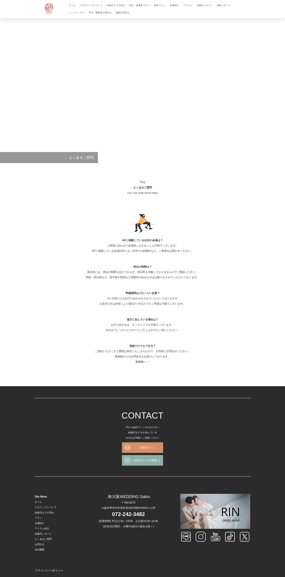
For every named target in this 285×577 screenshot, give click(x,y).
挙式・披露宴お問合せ (100, 12)
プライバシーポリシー (49, 570)
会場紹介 (174, 5)
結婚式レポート (205, 5)
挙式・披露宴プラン (139, 5)
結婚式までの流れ (116, 5)
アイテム (187, 5)
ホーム (72, 5)
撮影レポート (224, 5)
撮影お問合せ (123, 12)
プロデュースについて (91, 5)
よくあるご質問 (77, 12)
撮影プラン (159, 5)
